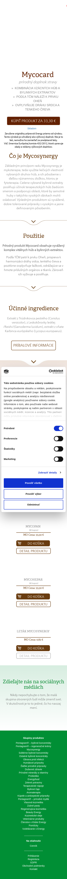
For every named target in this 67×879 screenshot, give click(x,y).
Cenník (33, 845)
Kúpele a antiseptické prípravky (34, 795)
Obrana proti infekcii (33, 759)
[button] (55, 7)
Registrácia (33, 859)
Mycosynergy (33, 749)
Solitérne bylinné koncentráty (33, 753)
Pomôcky (33, 825)
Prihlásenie (33, 856)
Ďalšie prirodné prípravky (33, 766)
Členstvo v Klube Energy (33, 822)
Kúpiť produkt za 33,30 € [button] (33, 121)
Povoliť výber (33, 493)
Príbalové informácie (33, 345)
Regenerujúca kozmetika (33, 809)
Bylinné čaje (33, 789)
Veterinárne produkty (33, 819)
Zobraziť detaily (47, 472)
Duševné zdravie (33, 769)
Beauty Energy (33, 812)
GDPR (33, 862)
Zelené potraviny (33, 782)
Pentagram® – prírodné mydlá (33, 799)
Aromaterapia (33, 792)
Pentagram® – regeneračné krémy (33, 746)
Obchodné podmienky (33, 865)
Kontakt (33, 869)
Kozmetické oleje (33, 815)
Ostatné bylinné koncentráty (33, 756)
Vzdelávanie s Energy (33, 828)
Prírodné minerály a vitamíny (33, 772)
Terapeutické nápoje (33, 786)
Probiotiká (33, 776)
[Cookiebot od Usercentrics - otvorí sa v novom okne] (48, 371)
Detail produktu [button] (33, 551)
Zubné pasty (33, 805)
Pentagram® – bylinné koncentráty (33, 743)
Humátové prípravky (33, 762)
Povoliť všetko (33, 483)
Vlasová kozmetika (33, 802)
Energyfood (33, 779)
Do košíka (36, 543)
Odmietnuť (33, 504)
